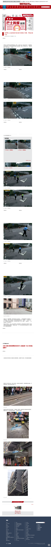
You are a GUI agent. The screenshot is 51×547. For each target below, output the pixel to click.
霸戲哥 (17, 528)
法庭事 (15, 7)
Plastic (28, 1)
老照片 (17, 535)
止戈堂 (27, 526)
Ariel (6, 522)
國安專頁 (4, 1)
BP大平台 (8, 1)
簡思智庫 (7, 534)
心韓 (26, 1)
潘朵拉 (17, 534)
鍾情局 (7, 525)
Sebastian (7, 526)
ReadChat (17, 537)
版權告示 (39, 524)
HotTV (47, 1)
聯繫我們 (39, 528)
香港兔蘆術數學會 (9, 533)
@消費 (34, 7)
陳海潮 (27, 538)
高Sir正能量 (17, 525)
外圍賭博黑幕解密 (18, 523)
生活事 (40, 1)
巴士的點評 (8, 523)
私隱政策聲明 (40, 527)
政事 (10, 7)
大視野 (30, 7)
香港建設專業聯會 (18, 524)
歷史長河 (37, 1)
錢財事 (17, 7)
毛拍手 (27, 522)
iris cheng (17, 540)
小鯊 (16, 527)
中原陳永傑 (8, 536)
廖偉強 (27, 533)
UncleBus (27, 534)
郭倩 (27, 524)
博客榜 (37, 7)
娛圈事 (23, 1)
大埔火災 (4, 7)
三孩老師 (17, 533)
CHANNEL (18, 1)
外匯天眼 (17, 526)
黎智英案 (7, 7)
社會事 (12, 7)
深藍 (6, 524)
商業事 (22, 7)
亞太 (21, 1)
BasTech (43, 1)
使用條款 (39, 526)
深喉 (16, 522)
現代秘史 (27, 523)
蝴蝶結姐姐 (8, 540)
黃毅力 (27, 527)
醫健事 (27, 7)
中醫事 (24, 7)
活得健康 (17, 536)
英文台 (12, 1)
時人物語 (27, 525)
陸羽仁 (7, 527)
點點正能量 (28, 539)
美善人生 (33, 1)
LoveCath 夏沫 (28, 528)
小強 (6, 528)
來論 (6, 539)
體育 (31, 1)
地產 (19, 7)
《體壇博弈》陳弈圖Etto (30, 537)
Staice (7, 535)
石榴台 (14, 1)
